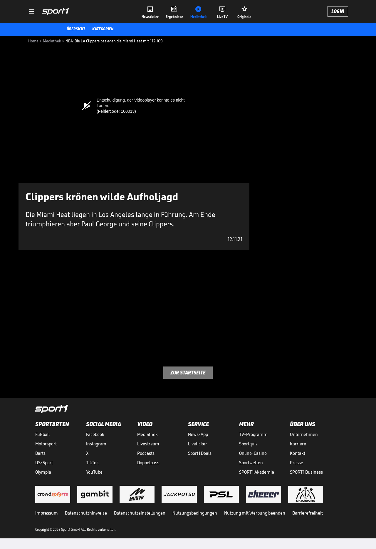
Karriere (298, 444)
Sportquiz (248, 444)
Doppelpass (148, 462)
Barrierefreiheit (307, 513)
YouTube (94, 472)
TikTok (92, 462)
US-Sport (44, 462)
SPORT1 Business (306, 472)
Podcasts (146, 453)
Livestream (148, 444)
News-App (198, 434)
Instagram (96, 444)
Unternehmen (304, 434)
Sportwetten (251, 462)
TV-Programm (253, 434)
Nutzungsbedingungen (194, 513)
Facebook (95, 434)
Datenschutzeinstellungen (139, 513)
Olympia (43, 472)
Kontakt (297, 453)
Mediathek (147, 434)
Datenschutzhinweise (86, 513)
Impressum (46, 513)
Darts (40, 453)
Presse (296, 462)
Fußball (42, 434)
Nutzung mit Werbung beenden (254, 513)
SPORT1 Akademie (256, 472)
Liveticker (197, 444)
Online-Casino (253, 453)
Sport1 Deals (200, 453)
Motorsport (46, 444)
